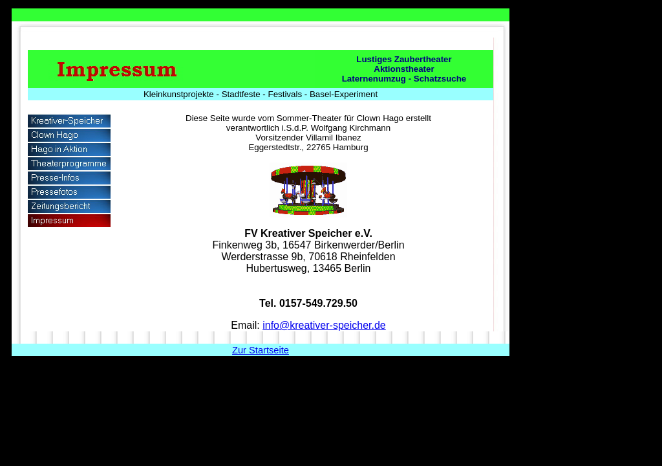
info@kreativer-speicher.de (324, 325)
